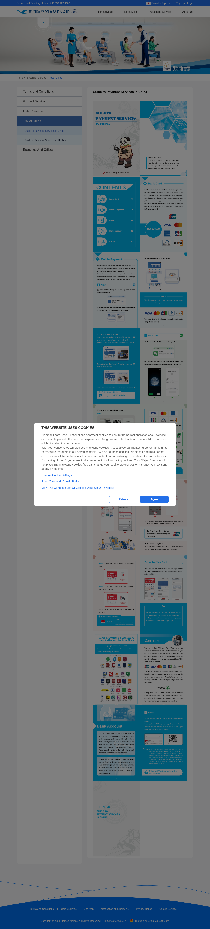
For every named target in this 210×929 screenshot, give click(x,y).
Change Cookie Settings (56, 475)
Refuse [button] (123, 499)
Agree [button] (154, 499)
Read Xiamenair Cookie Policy (60, 481)
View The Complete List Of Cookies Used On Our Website (77, 487)
